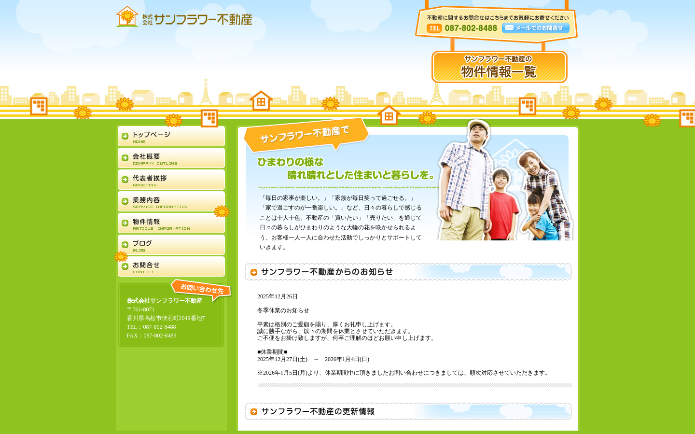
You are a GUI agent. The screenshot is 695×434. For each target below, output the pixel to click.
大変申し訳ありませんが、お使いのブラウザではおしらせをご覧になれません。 (408, 336)
